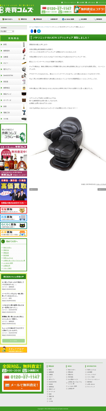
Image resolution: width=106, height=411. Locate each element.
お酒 (50, 399)
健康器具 (14, 50)
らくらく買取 (13, 225)
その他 (14, 118)
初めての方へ (7, 19)
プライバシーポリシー (70, 2)
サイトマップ (102, 2)
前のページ (33, 189)
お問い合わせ (91, 2)
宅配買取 (13, 210)
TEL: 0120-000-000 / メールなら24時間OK (22, 385)
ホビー (14, 63)
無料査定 (98, 19)
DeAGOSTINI (14, 75)
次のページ (102, 189)
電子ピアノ (14, 69)
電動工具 (14, 112)
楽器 (14, 106)
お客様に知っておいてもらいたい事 (14, 260)
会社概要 (81, 2)
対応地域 (6, 255)
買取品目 (37, 19)
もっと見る (13, 340)
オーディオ (14, 100)
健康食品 (14, 87)
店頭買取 (13, 233)
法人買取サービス (73, 379)
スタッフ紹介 (7, 268)
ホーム (31, 27)
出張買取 (13, 218)
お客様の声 (52, 19)
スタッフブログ (45, 27)
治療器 (14, 56)
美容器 (14, 81)
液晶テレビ (14, 94)
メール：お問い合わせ (89, 9)
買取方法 (22, 19)
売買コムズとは (8, 258)
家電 (14, 44)
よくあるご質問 (68, 19)
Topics (37, 27)
